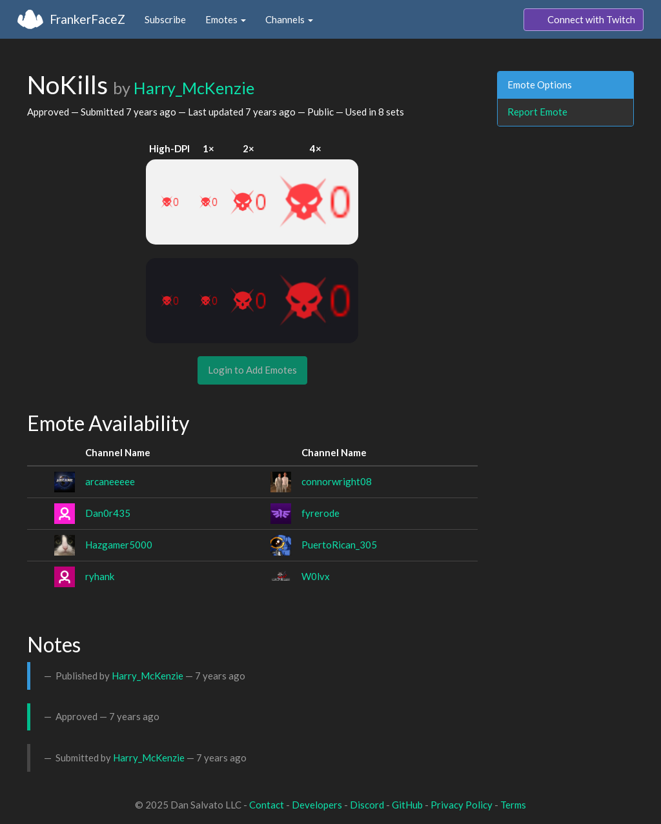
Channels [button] (289, 19)
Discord (367, 804)
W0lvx (315, 576)
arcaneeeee (110, 481)
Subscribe (165, 19)
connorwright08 (336, 481)
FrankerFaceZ (87, 19)
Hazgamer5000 (118, 544)
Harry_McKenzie (194, 87)
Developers (317, 804)
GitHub (407, 804)
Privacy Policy (462, 804)
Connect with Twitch (583, 20)
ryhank (99, 576)
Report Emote (537, 111)
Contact (266, 804)
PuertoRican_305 (339, 544)
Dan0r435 (107, 513)
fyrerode (320, 513)
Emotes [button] (225, 19)
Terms (513, 804)
